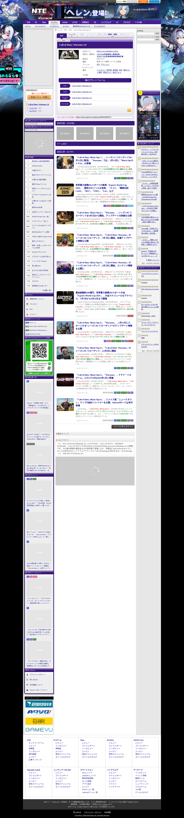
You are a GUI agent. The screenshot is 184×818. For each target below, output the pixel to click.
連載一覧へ (48, 290)
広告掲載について (36, 685)
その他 (138, 789)
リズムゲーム (140, 787)
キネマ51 (35, 281)
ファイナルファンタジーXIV (150, 275)
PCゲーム (32, 322)
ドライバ (33, 314)
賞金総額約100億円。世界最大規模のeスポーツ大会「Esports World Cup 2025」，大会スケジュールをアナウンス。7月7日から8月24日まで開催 (104, 295)
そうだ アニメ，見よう (40, 221)
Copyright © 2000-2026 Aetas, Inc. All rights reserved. (92, 815)
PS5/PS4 (54, 22)
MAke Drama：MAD (148, 316)
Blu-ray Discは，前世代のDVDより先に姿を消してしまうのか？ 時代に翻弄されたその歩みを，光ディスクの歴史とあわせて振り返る (39, 468)
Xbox (44, 22)
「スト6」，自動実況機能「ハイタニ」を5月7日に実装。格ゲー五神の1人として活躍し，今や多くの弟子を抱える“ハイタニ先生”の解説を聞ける (150, 185)
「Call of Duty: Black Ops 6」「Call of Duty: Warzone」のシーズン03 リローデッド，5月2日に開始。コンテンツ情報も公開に (104, 265)
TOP (28, 22)
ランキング (154, 1)
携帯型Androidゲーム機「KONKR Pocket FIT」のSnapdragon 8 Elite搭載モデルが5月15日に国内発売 (149, 197)
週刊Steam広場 (37, 207)
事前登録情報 (87, 778)
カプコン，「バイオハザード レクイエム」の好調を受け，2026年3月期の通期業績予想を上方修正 (150, 151)
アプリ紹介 (86, 784)
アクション (105, 64)
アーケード (138, 770)
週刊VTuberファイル (39, 184)
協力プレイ (117, 72)
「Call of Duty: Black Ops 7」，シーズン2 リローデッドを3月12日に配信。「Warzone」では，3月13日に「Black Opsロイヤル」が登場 (104, 160)
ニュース (33, 108)
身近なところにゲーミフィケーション (41, 276)
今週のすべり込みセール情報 (41, 202)
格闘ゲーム (140, 778)
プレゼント (34, 304)
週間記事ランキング (37, 299)
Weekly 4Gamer (37, 166)
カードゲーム (140, 781)
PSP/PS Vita (138, 740)
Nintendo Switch (34, 334)
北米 (120, 70)
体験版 (31, 748)
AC (117, 22)
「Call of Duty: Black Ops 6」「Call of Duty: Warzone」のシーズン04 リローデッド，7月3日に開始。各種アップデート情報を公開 (104, 238)
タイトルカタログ (62, 757)
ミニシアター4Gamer (39, 261)
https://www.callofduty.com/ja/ (107, 51)
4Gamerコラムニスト (39, 252)
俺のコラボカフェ (38, 241)
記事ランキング (35, 760)
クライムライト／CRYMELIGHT (150, 345)
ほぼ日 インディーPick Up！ (42, 212)
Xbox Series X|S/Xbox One (38, 326)
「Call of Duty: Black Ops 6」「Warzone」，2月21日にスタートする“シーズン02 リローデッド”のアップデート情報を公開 (104, 326)
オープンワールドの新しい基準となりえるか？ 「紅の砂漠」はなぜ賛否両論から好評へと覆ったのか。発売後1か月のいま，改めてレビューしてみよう (39, 503)
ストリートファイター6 (149, 331)
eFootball (144, 282)
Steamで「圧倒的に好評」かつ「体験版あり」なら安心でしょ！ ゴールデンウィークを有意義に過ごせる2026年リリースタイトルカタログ (39, 405)
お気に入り (132, 1)
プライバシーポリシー (38, 674)
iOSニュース (87, 773)
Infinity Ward (101, 56)
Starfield (144, 298)
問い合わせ (66, 2)
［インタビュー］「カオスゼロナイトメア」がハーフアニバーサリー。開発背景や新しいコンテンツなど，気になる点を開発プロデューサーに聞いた (39, 600)
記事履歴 (143, 1)
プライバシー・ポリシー (92, 812)
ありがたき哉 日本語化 (40, 270)
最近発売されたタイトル (81, 26)
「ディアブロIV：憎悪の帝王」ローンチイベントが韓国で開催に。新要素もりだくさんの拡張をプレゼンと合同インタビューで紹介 (39, 663)
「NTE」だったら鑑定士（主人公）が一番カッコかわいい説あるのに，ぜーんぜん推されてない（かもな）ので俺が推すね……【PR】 (150, 163)
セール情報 (86, 781)
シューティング (141, 784)
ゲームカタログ (99, 26)
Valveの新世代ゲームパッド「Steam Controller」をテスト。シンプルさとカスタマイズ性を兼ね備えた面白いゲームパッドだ (150, 174)
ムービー (66, 26)
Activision (100, 54)
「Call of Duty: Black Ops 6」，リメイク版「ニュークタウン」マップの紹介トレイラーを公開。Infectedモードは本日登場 (104, 402)
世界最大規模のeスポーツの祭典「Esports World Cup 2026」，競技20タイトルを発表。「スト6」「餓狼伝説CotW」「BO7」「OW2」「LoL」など (102, 188)
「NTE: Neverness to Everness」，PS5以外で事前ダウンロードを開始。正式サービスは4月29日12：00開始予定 (150, 208)
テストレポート (115, 775)
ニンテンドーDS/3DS (62, 770)
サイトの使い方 (52, 2)
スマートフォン (86, 770)
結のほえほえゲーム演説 (40, 232)
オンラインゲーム (36, 743)
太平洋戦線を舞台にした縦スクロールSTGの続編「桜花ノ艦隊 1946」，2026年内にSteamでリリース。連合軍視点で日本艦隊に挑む (150, 219)
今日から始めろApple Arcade (42, 236)
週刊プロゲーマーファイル (41, 175)
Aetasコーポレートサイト (39, 690)
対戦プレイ (107, 72)
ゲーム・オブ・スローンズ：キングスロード (150, 323)
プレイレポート (40, 26)
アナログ (126, 22)
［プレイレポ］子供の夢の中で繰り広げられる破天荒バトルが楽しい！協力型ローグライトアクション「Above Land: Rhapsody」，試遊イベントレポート (39, 632)
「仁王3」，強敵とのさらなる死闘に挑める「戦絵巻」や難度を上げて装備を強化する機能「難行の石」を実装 (150, 242)
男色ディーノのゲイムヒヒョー (41, 190)
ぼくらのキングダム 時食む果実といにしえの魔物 (150, 307)
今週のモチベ (37, 170)
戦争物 (115, 70)
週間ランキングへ (153, 260)
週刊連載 (32, 754)
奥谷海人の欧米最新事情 (40, 161)
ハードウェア (106, 22)
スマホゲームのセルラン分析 (41, 196)
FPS (98, 64)
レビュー (28, 26)
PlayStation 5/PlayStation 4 (38, 330)
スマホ (74, 22)
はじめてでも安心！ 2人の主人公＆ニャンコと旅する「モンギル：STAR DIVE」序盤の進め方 (39, 436)
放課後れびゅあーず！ (40, 286)
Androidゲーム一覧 (90, 792)
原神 (142, 338)
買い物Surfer (36, 266)
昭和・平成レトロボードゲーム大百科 (41, 247)
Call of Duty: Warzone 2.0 (82, 86)
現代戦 (109, 70)
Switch (64, 22)
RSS (26, 2)
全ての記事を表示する (123, 426)
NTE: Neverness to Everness (150, 290)
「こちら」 (105, 804)
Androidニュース (89, 775)
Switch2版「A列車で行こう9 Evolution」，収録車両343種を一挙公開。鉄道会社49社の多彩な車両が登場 (150, 231)
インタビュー (54, 26)
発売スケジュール (62, 754)
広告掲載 (107, 812)
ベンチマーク (114, 787)
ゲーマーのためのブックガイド (41, 227)
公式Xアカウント (37, 2)
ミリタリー (101, 70)
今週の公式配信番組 (39, 179)
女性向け (85, 22)
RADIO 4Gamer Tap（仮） (41, 216)
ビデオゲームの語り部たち (41, 256)
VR (95, 22)
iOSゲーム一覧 (88, 789)
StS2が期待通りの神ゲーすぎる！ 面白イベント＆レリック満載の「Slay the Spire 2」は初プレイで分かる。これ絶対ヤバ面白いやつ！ (39, 566)
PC (36, 22)
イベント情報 (140, 775)
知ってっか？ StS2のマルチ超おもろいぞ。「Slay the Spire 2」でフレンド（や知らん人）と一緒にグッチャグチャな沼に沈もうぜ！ (39, 534)
